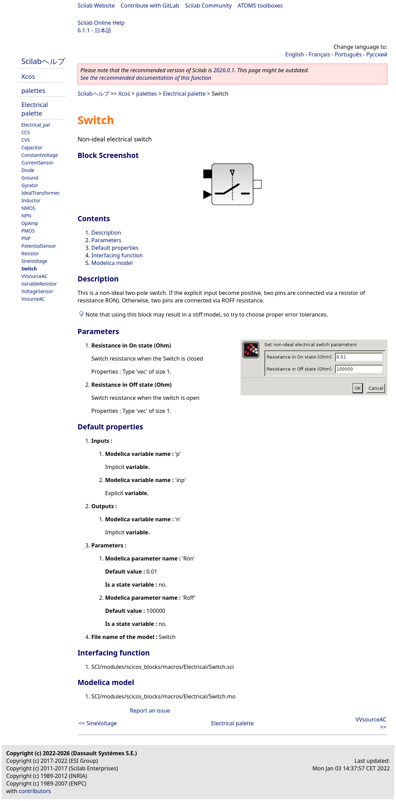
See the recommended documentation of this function (145, 78)
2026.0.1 (223, 70)
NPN (26, 215)
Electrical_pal (35, 124)
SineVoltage (34, 261)
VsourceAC (33, 299)
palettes (33, 90)
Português (348, 54)
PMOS (28, 230)
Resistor (30, 253)
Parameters (106, 240)
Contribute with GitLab (150, 5)
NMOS (28, 208)
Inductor (30, 200)
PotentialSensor (38, 246)
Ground (29, 177)
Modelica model (112, 263)
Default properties (115, 248)
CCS (25, 132)
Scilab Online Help (101, 22)
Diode (27, 170)
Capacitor (31, 147)
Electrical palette (34, 108)
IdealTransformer (40, 193)
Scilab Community (208, 5)
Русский (376, 54)
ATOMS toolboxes (260, 5)
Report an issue (150, 710)
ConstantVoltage (39, 155)
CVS (25, 140)
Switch (29, 268)
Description (106, 232)
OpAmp (29, 223)
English (294, 54)
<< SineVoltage (98, 723)
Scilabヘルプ (43, 61)
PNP (26, 238)
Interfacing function (117, 255)
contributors (35, 791)
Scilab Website (96, 5)
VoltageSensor (37, 291)
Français (319, 54)
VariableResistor (39, 283)
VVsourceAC (34, 276)
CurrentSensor (37, 162)
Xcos (28, 76)
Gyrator (29, 185)
